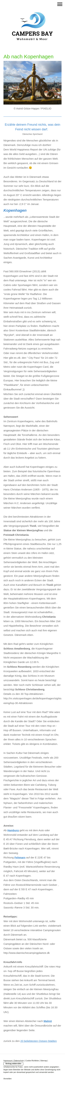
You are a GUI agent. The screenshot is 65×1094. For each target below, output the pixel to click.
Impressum (7, 1061)
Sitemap (43, 1061)
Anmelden (7, 1079)
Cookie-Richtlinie (32, 1061)
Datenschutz (19, 1061)
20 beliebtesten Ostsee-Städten (38, 1040)
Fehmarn (19, 857)
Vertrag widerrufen (13, 1064)
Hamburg (13, 830)
